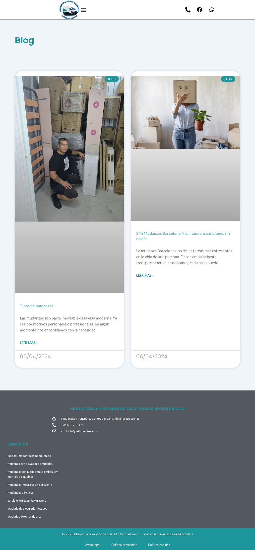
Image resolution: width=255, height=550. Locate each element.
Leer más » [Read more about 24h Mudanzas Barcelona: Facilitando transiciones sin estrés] (145, 275)
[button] (83, 10)
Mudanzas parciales (20, 492)
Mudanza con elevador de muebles (30, 464)
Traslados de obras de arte (24, 516)
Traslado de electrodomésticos (27, 508)
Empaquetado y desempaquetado (29, 456)
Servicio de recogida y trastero (27, 500)
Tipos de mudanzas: (37, 305)
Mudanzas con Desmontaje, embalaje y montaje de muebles (32, 474)
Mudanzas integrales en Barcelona (29, 484)
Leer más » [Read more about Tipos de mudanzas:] (28, 343)
